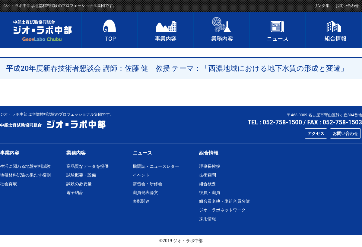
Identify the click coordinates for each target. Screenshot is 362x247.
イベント (141, 175)
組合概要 (207, 183)
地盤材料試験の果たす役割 (25, 175)
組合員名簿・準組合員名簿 (224, 201)
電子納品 (74, 192)
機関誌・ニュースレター (156, 166)
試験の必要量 (79, 183)
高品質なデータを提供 (87, 166)
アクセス (315, 133)
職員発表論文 (145, 192)
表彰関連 (141, 201)
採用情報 (207, 218)
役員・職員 (209, 192)
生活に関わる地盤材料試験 (25, 166)
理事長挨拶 (209, 166)
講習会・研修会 (147, 183)
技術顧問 (207, 175)
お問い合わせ (347, 5)
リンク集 (321, 5)
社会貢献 (8, 183)
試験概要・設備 (81, 175)
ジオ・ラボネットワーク (222, 210)
